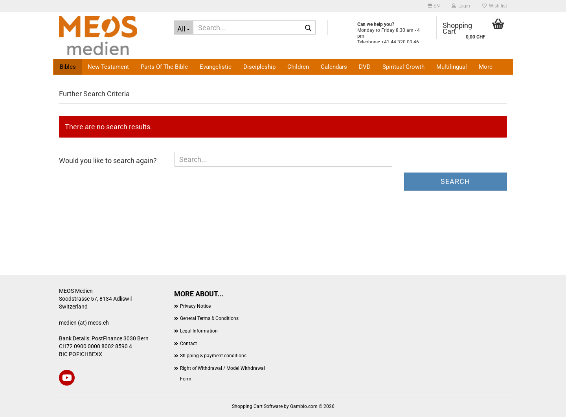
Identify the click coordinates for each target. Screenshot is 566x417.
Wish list (494, 6)
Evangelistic (216, 66)
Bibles (68, 66)
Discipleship (259, 66)
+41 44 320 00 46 (400, 42)
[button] (434, 6)
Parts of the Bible (164, 66)
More (485, 66)
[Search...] (184, 27)
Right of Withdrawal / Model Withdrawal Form (222, 374)
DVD (365, 66)
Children (298, 66)
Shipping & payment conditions (213, 355)
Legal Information (199, 331)
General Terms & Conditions (209, 318)
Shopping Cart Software (257, 406)
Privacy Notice (195, 306)
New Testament (108, 66)
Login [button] (461, 6)
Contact (188, 343)
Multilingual (451, 66)
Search (455, 181)
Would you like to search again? (108, 160)
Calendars (334, 66)
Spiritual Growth (403, 66)
